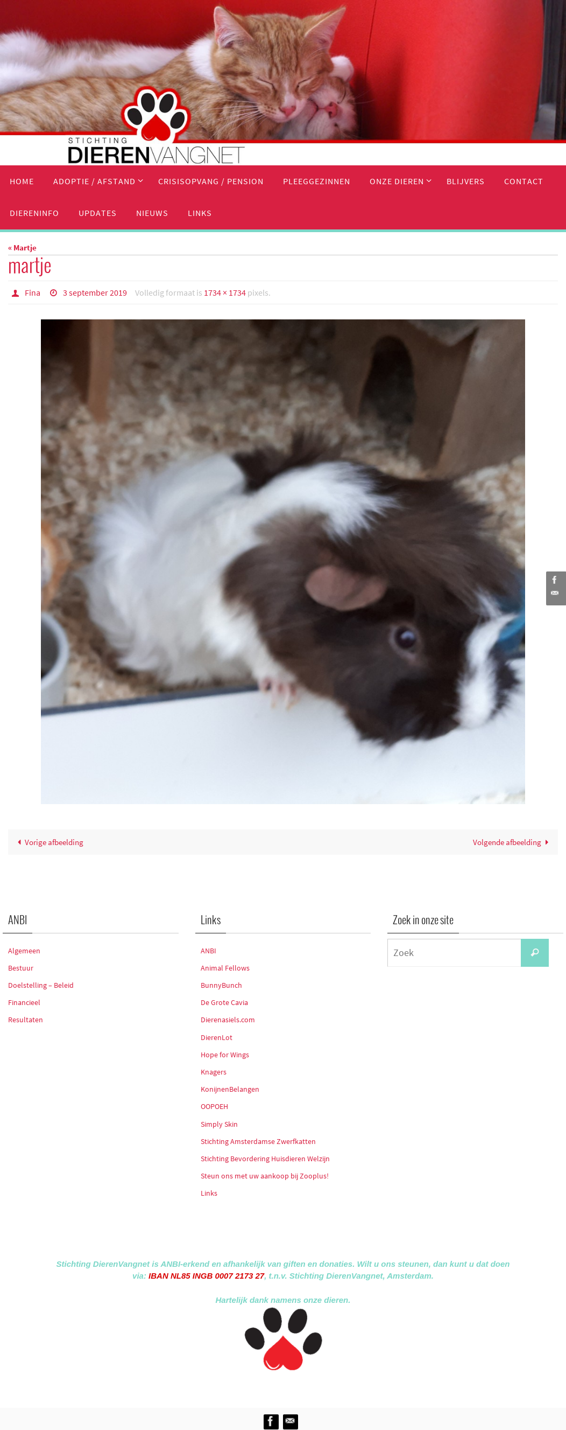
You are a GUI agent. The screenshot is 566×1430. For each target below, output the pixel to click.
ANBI (208, 950)
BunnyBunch (221, 985)
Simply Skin (219, 1124)
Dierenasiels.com (228, 1019)
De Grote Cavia (224, 1002)
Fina (32, 292)
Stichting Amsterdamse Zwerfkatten (258, 1141)
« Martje (22, 247)
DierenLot (216, 1037)
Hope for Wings (225, 1054)
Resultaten (25, 1019)
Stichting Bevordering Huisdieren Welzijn (265, 1158)
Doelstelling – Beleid (41, 985)
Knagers (214, 1072)
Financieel (24, 1002)
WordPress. (332, 1387)
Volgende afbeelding (513, 842)
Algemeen (24, 950)
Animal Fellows (225, 968)
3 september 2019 (95, 292)
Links (209, 1193)
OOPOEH (214, 1106)
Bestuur (20, 968)
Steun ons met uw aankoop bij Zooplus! (265, 1176)
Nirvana (297, 1387)
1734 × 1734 (225, 292)
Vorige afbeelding (48, 842)
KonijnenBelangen (230, 1089)
